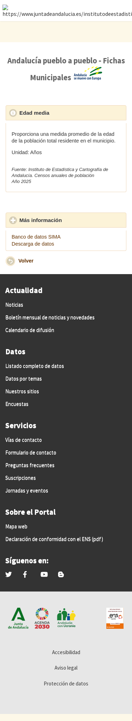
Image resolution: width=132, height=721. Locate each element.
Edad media (66, 112)
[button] (10, 261)
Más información (72, 220)
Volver (25, 261)
